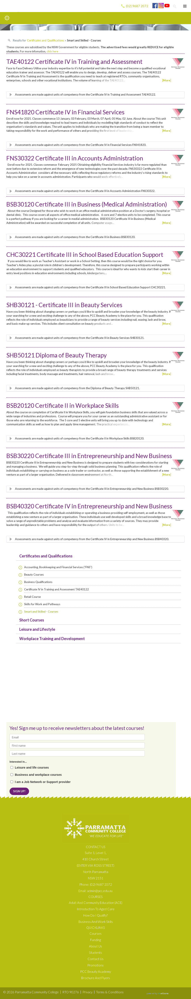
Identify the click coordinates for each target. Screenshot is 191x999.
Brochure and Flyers (95, 978)
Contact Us (95, 959)
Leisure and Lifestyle (37, 629)
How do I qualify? (95, 915)
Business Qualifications (38, 582)
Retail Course (32, 596)
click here (52, 51)
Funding (95, 940)
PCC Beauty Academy (95, 971)
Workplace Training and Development (52, 638)
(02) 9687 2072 (137, 6)
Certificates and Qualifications (45, 556)
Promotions (95, 965)
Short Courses (31, 620)
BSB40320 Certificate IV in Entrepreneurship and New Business (89, 506)
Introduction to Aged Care (95, 909)
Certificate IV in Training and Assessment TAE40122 (56, 589)
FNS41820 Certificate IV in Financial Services (65, 112)
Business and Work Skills (95, 922)
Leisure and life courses (32, 767)
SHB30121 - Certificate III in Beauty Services (64, 304)
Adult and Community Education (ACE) (95, 903)
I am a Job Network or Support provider (43, 782)
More (166, 80)
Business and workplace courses (38, 774)
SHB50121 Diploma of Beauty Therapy (56, 355)
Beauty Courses (34, 574)
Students (95, 952)
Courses (95, 933)
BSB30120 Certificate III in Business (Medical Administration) (86, 204)
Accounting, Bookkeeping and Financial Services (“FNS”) (58, 567)
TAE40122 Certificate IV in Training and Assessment (74, 61)
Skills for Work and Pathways (42, 604)
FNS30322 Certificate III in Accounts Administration (74, 158)
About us (95, 946)
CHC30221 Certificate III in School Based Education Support (84, 254)
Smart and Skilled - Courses (41, 611)
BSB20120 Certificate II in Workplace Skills (62, 405)
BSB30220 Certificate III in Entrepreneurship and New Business (89, 455)
